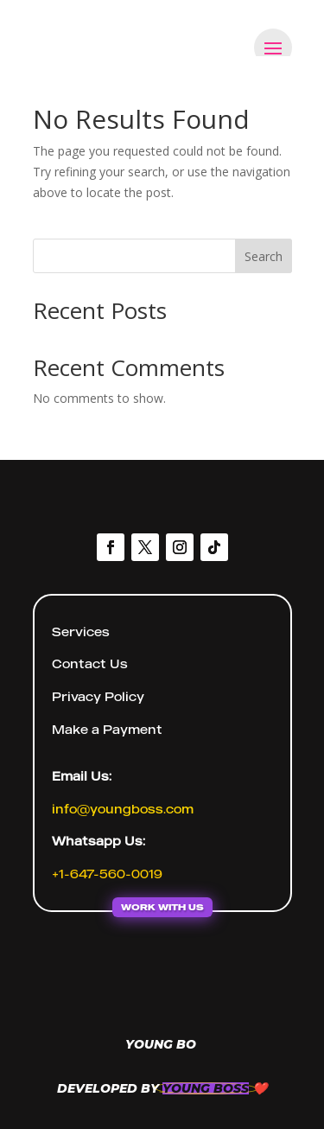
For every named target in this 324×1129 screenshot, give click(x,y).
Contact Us (90, 663)
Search (264, 256)
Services (81, 631)
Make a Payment (107, 729)
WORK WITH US (162, 907)
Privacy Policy (98, 696)
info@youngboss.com (123, 808)
